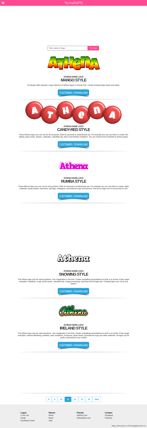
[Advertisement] (73, 26)
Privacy (114, 426)
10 (61, 399)
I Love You (24, 415)
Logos (23, 412)
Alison (51, 415)
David (51, 418)
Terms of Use (120, 426)
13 (82, 399)
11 (68, 399)
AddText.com (82, 415)
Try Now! (93, 48)
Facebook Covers (27, 421)
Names (52, 412)
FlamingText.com (84, 418)
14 (89, 399)
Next (97, 399)
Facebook (109, 415)
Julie (50, 421)
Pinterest (108, 418)
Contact (108, 412)
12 (75, 399)
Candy (23, 418)
